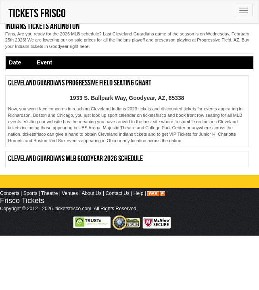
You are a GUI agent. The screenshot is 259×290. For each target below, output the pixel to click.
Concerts (9, 193)
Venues (70, 193)
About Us (91, 193)
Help (139, 193)
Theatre (49, 193)
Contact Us (118, 193)
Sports (30, 193)
